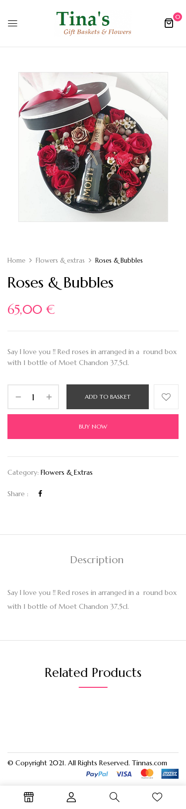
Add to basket (107, 396)
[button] (169, 22)
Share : (17, 493)
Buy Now (93, 426)
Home (16, 260)
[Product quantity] (33, 396)
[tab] (96, 560)
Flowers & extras (60, 260)
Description (97, 560)
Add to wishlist (166, 396)
